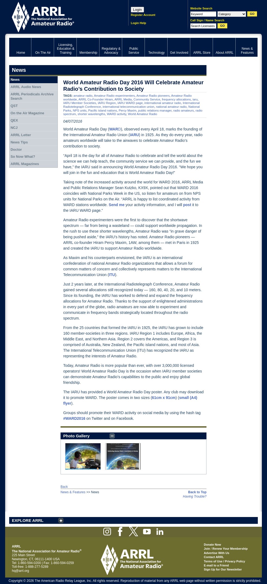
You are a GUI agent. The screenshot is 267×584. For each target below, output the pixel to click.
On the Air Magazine (27, 113)
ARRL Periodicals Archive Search (32, 96)
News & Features (73, 492)
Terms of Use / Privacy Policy (224, 561)
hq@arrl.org (20, 571)
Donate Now (212, 544)
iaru (195, 99)
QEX (14, 120)
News (15, 80)
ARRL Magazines (25, 164)
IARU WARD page (130, 103)
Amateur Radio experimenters (114, 95)
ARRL (61, 16)
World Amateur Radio (142, 114)
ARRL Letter (21, 135)
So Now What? (23, 157)
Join (207, 548)
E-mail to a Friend (216, 565)
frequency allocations (176, 99)
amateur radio (83, 95)
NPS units (79, 110)
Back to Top (197, 492)
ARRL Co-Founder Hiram (95, 99)
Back (64, 487)
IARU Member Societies (79, 103)
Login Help (138, 23)
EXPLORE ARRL (28, 520)
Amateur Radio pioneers (153, 95)
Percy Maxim (127, 110)
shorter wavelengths (91, 114)
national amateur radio (171, 106)
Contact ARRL (214, 557)
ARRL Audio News (26, 87)
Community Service (147, 99)
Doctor (16, 149)
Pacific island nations (102, 110)
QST (14, 106)
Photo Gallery (76, 436)
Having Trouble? (194, 496)
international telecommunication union (128, 106)
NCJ (14, 128)
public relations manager (154, 110)
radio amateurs (183, 110)
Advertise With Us (216, 553)
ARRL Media (123, 99)
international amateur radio (162, 103)
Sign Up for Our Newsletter (223, 569)
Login (137, 10)
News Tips (19, 142)
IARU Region (107, 103)
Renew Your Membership (230, 548)
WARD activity (116, 114)
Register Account (143, 14)
